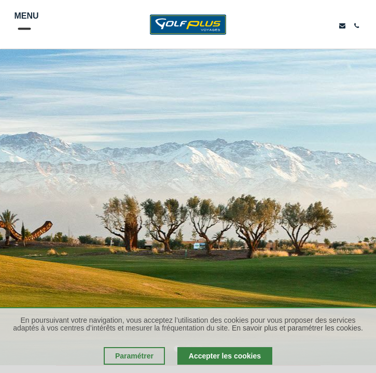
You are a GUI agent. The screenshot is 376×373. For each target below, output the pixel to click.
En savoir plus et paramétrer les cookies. (297, 328)
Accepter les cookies (225, 356)
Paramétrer (134, 356)
